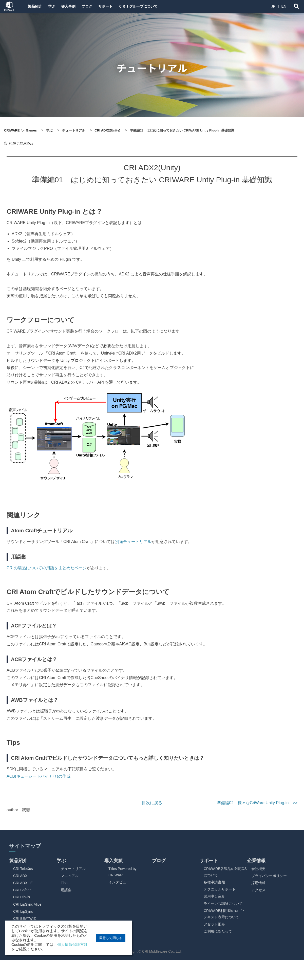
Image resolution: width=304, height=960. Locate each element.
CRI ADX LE (23, 883)
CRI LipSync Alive (27, 904)
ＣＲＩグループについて (148, 6)
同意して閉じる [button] (110, 938)
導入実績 (113, 860)
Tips (64, 883)
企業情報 (256, 860)
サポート (114, 6)
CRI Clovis (21, 897)
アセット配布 (214, 924)
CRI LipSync (23, 911)
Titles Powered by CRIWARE (122, 872)
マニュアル (70, 876)
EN (283, 6)
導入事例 (73, 6)
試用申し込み (214, 896)
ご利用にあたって (218, 931)
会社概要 (258, 869)
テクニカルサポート (220, 889)
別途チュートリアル (133, 541)
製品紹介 (35, 6)
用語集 (66, 890)
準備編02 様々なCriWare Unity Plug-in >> (257, 803)
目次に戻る (152, 803)
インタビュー (119, 882)
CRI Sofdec (22, 890)
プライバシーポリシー (269, 876)
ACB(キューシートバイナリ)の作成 (38, 776)
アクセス (258, 890)
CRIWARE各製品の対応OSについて (225, 872)
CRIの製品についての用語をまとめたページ (47, 568)
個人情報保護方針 (72, 945)
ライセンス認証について (223, 904)
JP (273, 6)
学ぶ (54, 6)
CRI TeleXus (23, 869)
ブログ (93, 6)
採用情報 (258, 883)
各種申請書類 (214, 882)
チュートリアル (73, 869)
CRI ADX (20, 876)
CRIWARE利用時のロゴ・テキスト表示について (224, 914)
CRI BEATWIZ (24, 919)
